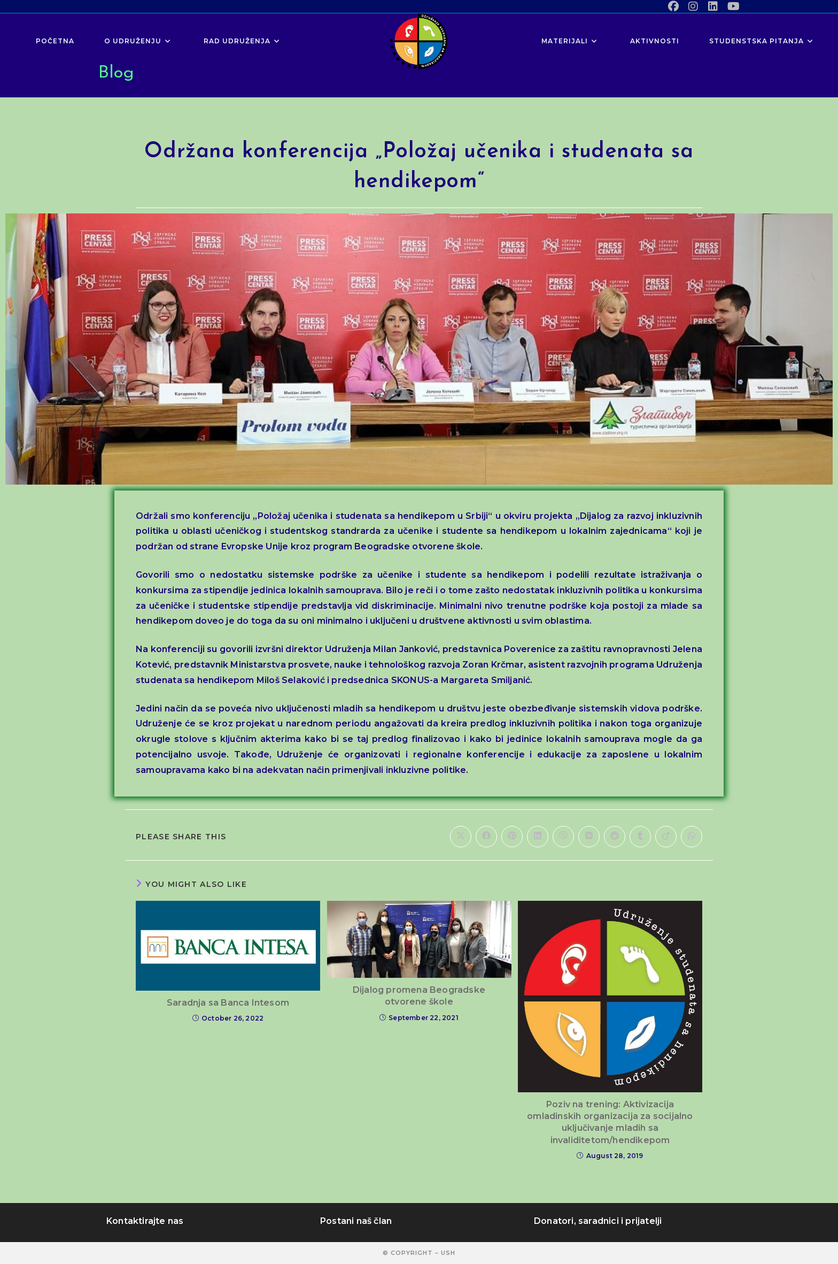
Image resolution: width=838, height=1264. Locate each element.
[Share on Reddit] (614, 836)
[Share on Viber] (563, 836)
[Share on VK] (589, 836)
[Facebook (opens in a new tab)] (673, 6)
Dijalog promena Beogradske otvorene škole (419, 996)
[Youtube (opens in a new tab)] (731, 6)
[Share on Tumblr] (640, 836)
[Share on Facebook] (486, 836)
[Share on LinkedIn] (537, 836)
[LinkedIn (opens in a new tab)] (713, 6)
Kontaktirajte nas (144, 1221)
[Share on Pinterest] (512, 836)
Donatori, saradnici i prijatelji (598, 1221)
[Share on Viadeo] (666, 836)
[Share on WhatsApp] (691, 836)
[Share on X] (460, 836)
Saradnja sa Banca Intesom (228, 1003)
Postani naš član (356, 1221)
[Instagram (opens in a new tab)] (693, 6)
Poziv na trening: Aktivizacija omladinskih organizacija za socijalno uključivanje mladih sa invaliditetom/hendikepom (610, 1122)
